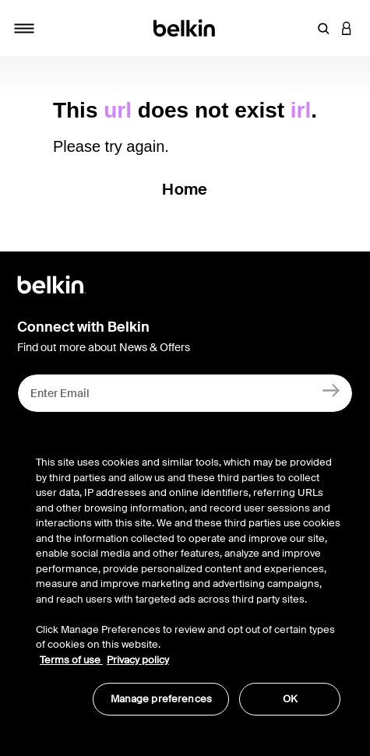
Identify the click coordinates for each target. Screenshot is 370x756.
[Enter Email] (185, 393)
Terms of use (71, 659)
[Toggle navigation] (24, 28)
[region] (188, 577)
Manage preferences (161, 698)
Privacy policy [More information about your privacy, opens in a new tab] (138, 659)
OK (290, 698)
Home (184, 189)
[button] (323, 28)
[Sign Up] (331, 390)
